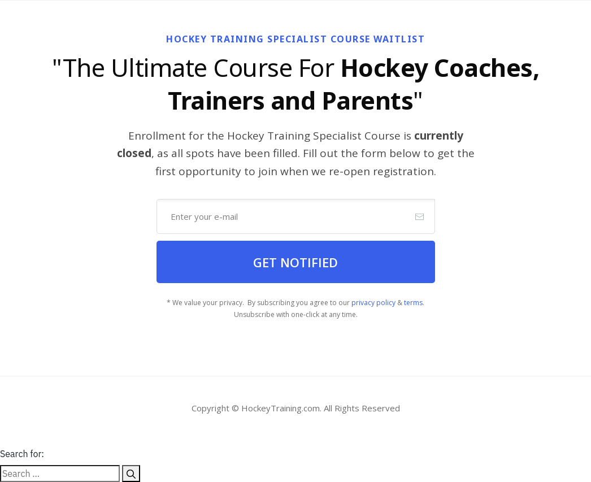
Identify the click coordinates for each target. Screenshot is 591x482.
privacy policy (373, 302)
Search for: (22, 453)
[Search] (131, 473)
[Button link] (296, 262)
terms (413, 302)
